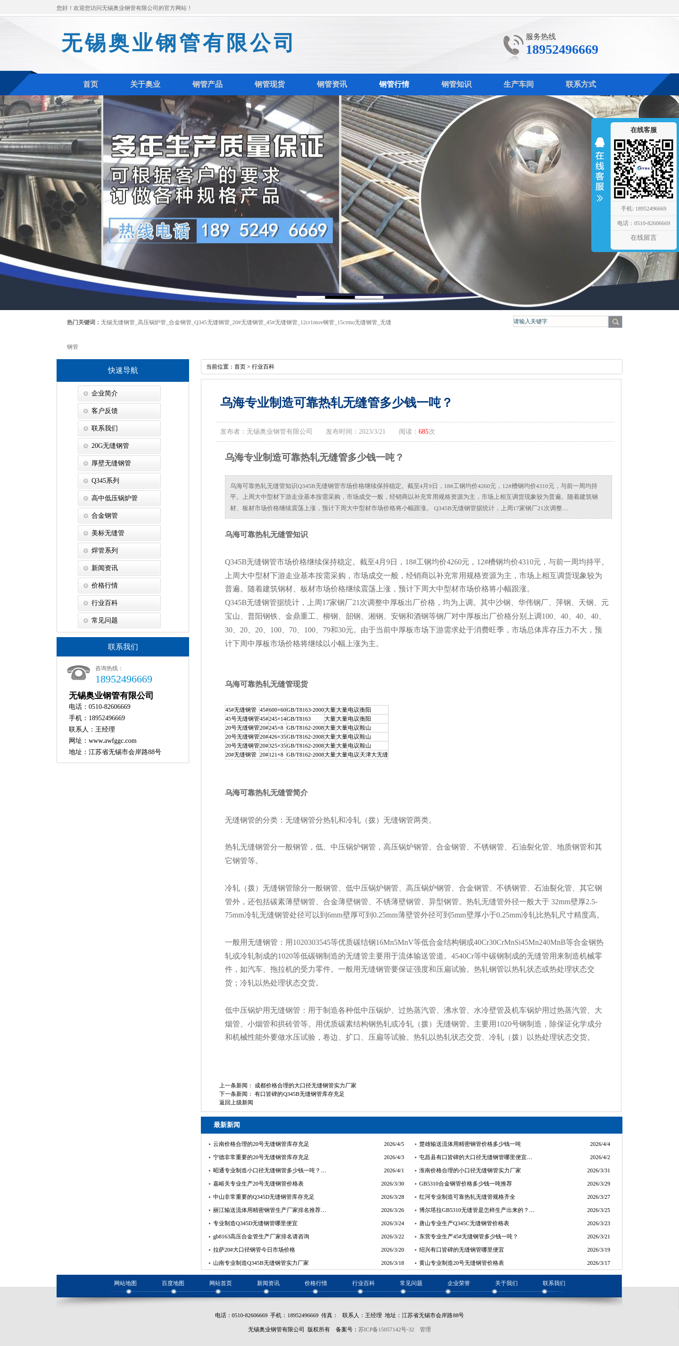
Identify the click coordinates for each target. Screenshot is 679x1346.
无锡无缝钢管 (118, 322)
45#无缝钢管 (282, 322)
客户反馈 (104, 410)
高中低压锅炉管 (114, 498)
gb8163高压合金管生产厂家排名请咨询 (261, 1236)
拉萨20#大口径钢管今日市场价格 (254, 1249)
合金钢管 (180, 322)
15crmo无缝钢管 (357, 322)
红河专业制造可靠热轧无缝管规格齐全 (467, 1197)
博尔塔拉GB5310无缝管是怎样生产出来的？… (477, 1210)
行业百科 (104, 602)
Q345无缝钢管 (212, 322)
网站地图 (125, 1283)
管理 (425, 1329)
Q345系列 (105, 480)
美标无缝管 (107, 533)
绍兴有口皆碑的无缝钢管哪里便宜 (461, 1249)
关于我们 (506, 1283)
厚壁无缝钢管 (111, 463)
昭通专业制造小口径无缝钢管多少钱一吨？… (269, 1170)
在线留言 (643, 237)
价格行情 (104, 585)
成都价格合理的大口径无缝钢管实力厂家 (305, 1085)
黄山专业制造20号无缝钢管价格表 (461, 1263)
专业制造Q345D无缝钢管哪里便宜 (255, 1223)
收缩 (599, 175)
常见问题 (104, 620)
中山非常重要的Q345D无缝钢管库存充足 (264, 1197)
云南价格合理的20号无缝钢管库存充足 (261, 1144)
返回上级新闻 (236, 1102)
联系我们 (104, 428)
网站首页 (220, 1283)
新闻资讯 (104, 568)
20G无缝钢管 (110, 445)
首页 (240, 366)
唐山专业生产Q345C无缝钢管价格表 (464, 1223)
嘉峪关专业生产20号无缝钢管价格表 (258, 1183)
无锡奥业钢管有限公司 (179, 43)
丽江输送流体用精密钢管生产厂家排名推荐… (269, 1210)
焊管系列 (104, 550)
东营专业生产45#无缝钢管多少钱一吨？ (468, 1236)
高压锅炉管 (152, 322)
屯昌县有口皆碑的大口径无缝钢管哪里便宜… (475, 1157)
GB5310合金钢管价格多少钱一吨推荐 (465, 1183)
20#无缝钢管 (248, 322)
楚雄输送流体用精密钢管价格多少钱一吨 (470, 1144)
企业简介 (104, 393)
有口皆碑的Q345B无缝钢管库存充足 (300, 1094)
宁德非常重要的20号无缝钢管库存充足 (261, 1157)
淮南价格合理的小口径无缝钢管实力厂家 (470, 1170)
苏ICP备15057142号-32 (386, 1329)
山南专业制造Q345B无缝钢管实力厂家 (261, 1263)
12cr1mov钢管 (317, 322)
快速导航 (123, 370)
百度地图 (173, 1283)
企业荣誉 (458, 1283)
